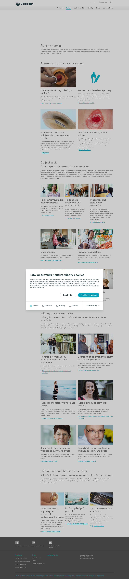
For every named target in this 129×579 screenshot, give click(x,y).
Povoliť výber (68, 295)
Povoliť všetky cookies (89, 295)
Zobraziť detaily (92, 305)
